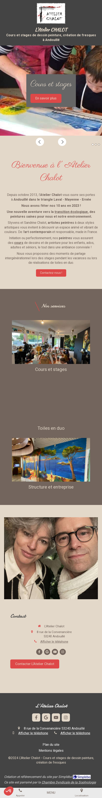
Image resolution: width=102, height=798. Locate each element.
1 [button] (93, 144)
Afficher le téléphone (54, 642)
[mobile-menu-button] (51, 793)
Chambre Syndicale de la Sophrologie (69, 782)
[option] (51, 90)
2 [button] (96, 144)
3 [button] (99, 144)
